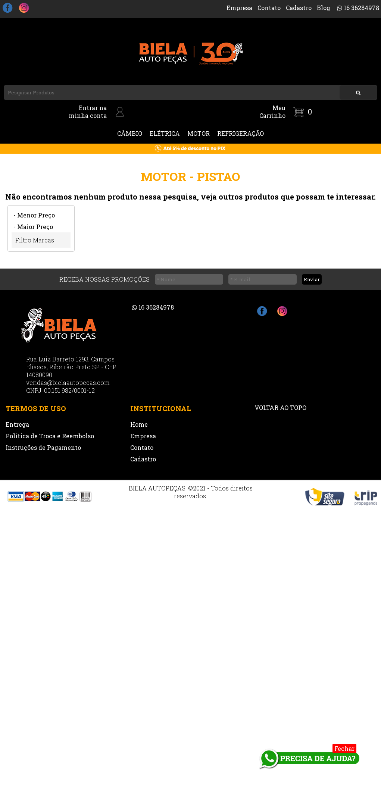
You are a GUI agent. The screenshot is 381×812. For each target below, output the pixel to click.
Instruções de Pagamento (43, 447)
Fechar (344, 748)
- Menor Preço (34, 215)
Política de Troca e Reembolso (50, 436)
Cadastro (299, 8)
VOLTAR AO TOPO (280, 407)
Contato (269, 8)
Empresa (239, 8)
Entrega (17, 424)
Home (139, 424)
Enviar (312, 279)
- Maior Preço (33, 227)
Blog (323, 8)
